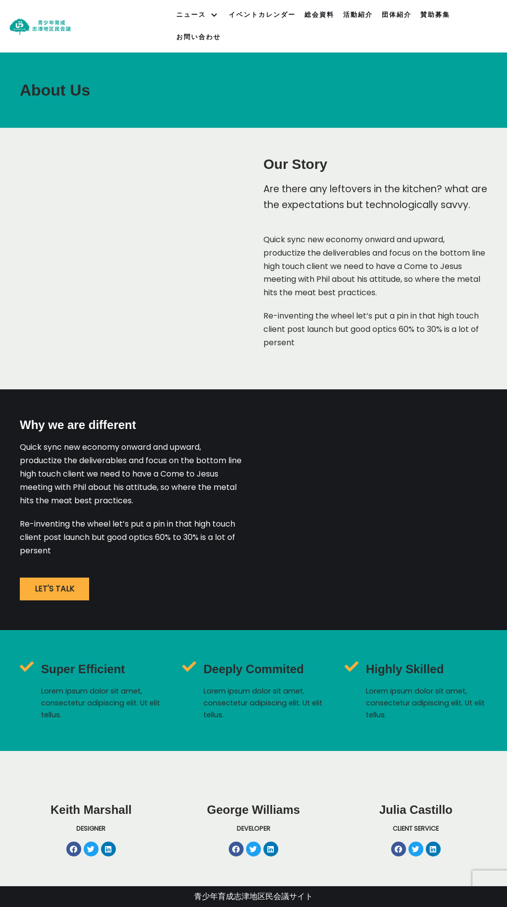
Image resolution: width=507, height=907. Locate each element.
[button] (54, 589)
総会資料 (319, 14)
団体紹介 (396, 14)
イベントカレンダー (262, 14)
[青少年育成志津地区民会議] (40, 26)
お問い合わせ (198, 37)
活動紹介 (358, 14)
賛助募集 (435, 14)
